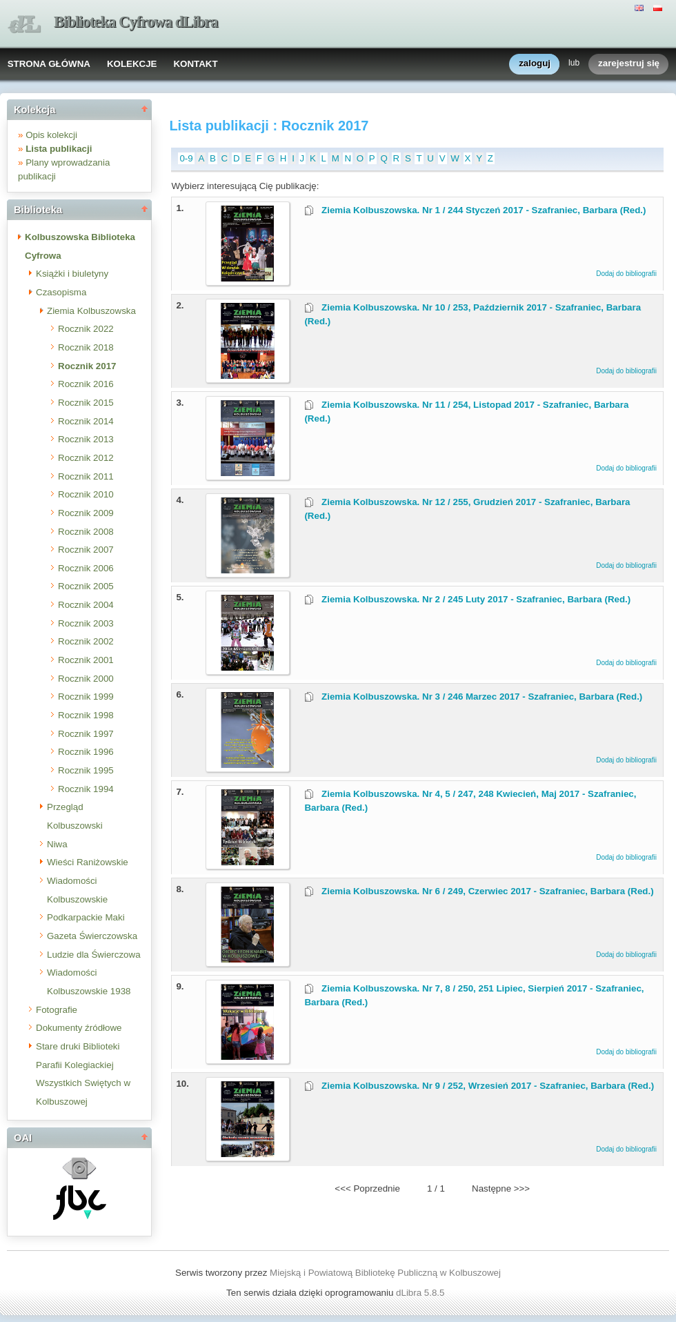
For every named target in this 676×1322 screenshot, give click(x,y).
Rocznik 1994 (86, 789)
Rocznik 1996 (86, 752)
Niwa (57, 844)
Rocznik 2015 (86, 402)
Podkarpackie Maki (86, 917)
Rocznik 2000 (86, 678)
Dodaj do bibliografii (626, 273)
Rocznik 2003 (86, 623)
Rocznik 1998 (86, 715)
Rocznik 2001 (86, 660)
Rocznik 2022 (86, 329)
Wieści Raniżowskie (87, 862)
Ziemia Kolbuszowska (91, 311)
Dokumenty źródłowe (78, 1028)
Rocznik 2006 (86, 568)
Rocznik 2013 (86, 439)
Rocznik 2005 (86, 586)
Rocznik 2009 (86, 513)
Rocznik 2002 (86, 641)
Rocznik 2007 (86, 549)
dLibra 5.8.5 (421, 1293)
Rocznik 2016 (86, 384)
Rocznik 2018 (86, 347)
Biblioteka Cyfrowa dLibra (136, 21)
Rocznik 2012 (86, 458)
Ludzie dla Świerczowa (94, 954)
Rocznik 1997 (86, 734)
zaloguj (534, 64)
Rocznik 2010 (86, 494)
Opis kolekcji (51, 135)
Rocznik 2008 (86, 531)
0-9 (185, 158)
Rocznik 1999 (86, 696)
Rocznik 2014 (86, 421)
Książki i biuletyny (72, 273)
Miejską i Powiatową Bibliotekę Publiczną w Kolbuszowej (385, 1272)
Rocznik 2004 (86, 605)
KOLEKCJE (132, 64)
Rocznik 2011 (86, 476)
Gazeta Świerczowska (92, 936)
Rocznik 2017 (87, 366)
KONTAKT (195, 64)
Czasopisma (61, 292)
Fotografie (56, 1010)
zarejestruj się (628, 64)
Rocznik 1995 (86, 770)
